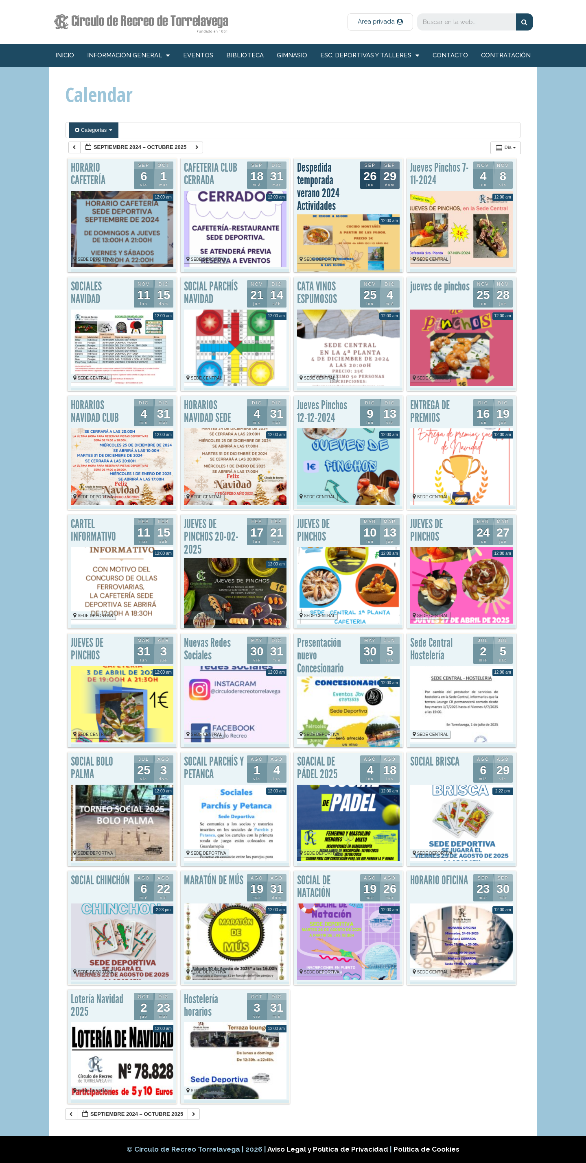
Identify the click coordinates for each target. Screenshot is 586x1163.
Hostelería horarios (201, 1005)
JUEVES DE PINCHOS (313, 530)
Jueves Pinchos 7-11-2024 (439, 174)
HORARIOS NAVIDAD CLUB (95, 411)
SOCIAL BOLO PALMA (92, 768)
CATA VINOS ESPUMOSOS (317, 293)
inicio (64, 55)
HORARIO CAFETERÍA (88, 174)
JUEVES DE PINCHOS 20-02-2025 (211, 537)
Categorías (93, 130)
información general (128, 55)
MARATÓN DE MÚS (213, 880)
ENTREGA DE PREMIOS (430, 411)
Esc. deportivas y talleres (369, 55)
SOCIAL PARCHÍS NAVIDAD (211, 293)
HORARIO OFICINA (439, 880)
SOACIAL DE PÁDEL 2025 (317, 768)
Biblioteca (245, 55)
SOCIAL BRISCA (434, 761)
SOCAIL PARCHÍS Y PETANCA (214, 768)
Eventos (198, 55)
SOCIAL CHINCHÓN (100, 880)
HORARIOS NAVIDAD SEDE (207, 411)
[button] (380, 22)
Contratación (506, 55)
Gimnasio (292, 55)
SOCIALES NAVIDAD (86, 293)
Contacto (450, 55)
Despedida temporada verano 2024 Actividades (318, 187)
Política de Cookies (426, 1149)
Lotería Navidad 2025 (97, 1005)
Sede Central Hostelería (431, 649)
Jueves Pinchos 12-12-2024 (322, 411)
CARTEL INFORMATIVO (93, 530)
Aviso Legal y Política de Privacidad (328, 1149)
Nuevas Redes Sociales (207, 649)
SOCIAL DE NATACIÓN (313, 887)
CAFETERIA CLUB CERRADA (210, 174)
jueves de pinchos (440, 286)
